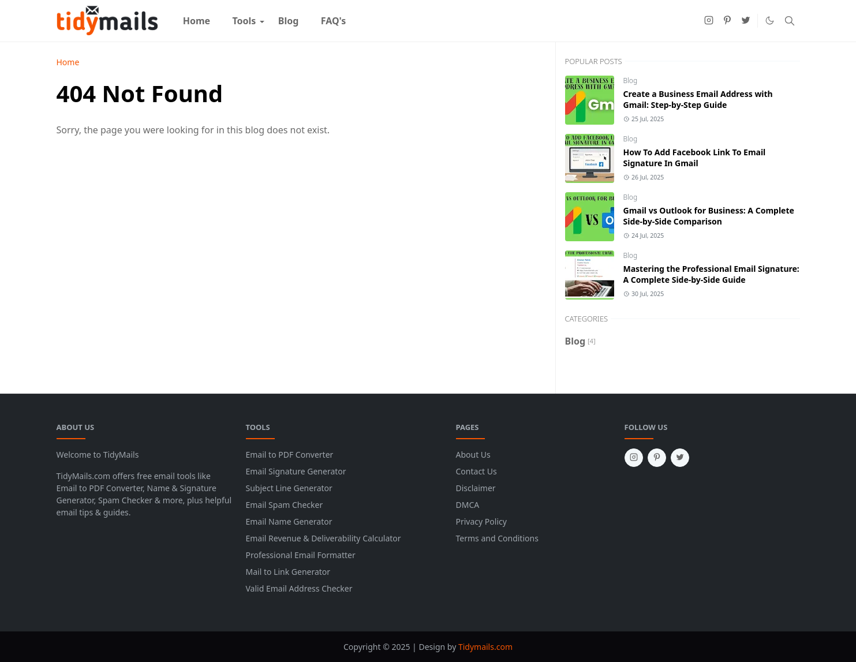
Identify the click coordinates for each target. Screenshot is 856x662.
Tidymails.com (485, 646)
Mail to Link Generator (288, 571)
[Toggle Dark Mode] (769, 20)
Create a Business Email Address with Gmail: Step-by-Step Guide (698, 99)
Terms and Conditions (497, 538)
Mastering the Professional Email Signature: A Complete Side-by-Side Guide (711, 274)
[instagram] (709, 21)
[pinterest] (727, 21)
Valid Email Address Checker (299, 588)
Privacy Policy (481, 521)
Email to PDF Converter (290, 454)
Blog (630, 80)
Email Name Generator (289, 521)
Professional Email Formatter (301, 554)
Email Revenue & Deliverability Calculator (323, 538)
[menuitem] (197, 21)
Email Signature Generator (296, 471)
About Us (473, 454)
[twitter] (746, 21)
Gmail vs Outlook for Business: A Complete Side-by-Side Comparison (708, 216)
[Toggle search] (789, 20)
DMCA (468, 504)
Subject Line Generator (289, 488)
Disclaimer (476, 488)
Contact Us (476, 471)
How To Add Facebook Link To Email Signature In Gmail (694, 158)
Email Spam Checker (284, 504)
